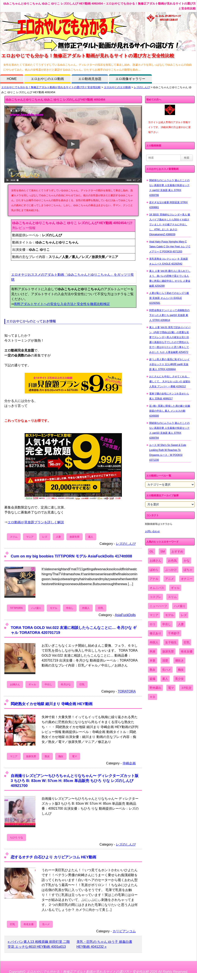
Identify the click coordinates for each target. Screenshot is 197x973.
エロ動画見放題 (89, 79)
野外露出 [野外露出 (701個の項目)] (155, 687)
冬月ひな (66, 684)
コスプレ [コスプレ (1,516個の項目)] (155, 597)
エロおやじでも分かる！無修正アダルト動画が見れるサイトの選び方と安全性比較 (51, 87)
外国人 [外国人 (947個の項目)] (154, 642)
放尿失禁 (74, 536)
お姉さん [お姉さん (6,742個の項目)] (155, 560)
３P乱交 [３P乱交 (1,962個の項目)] (186, 687)
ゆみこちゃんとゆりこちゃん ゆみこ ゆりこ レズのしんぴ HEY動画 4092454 (55, 99)
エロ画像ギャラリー (130, 79)
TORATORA (127, 691)
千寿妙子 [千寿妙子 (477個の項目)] (174, 633)
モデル (53, 608)
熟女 (47, 756)
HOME (12, 79)
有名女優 (29, 924)
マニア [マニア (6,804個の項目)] (154, 615)
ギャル (32, 684)
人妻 (58, 536)
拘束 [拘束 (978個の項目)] (152, 651)
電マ (74, 756)
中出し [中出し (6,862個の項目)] (166, 624)
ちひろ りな (16, 837)
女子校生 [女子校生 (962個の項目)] (171, 642)
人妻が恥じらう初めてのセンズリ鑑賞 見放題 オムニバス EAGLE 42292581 (169, 298)
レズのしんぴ (142, 87)
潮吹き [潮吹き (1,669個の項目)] (179, 660)
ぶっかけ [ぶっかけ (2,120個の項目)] (171, 569)
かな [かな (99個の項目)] (187, 560)
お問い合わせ (152, 531)
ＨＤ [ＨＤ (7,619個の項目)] (152, 697)
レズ (44, 536)
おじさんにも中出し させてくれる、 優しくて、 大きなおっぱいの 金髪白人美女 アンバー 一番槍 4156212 (169, 381)
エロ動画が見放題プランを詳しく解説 (36, 522)
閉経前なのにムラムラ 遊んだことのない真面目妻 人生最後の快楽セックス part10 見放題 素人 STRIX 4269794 (169, 430)
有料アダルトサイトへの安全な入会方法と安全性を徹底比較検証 (62, 304)
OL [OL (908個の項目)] (152, 551)
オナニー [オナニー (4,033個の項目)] (186, 578)
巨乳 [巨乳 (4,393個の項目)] (187, 642)
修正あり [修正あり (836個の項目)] (155, 633)
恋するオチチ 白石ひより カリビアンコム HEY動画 (53, 857)
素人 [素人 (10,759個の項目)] (165, 678)
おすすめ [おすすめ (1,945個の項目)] (177, 551)
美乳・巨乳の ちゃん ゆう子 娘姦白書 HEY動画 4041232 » (104, 944)
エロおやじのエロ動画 (47, 79)
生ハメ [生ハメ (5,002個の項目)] (166, 669)
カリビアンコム (124, 931)
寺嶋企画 (129, 763)
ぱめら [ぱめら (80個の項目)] (154, 569)
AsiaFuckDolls (125, 615)
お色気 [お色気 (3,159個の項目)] (172, 560)
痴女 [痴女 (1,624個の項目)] (181, 669)
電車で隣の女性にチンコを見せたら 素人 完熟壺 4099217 (169, 396)
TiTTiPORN (16, 608)
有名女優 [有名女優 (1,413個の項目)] (186, 651)
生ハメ (46, 924)
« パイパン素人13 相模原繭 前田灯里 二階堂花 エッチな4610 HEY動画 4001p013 (39, 944)
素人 (90, 536)
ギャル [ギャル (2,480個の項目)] (175, 587)
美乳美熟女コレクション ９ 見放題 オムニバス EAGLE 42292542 (168, 261)
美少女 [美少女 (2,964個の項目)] (179, 678)
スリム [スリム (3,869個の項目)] (172, 597)
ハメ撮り (36, 608)
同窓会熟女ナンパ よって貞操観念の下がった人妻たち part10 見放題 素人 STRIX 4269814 (169, 315)
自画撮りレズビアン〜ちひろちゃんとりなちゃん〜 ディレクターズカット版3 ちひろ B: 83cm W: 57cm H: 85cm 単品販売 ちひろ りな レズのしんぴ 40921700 (74, 780)
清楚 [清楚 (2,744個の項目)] (165, 660)
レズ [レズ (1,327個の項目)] (184, 615)
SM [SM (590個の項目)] (162, 551)
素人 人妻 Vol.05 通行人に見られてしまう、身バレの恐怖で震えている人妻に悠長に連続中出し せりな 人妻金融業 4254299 (169, 278)
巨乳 (100, 608)
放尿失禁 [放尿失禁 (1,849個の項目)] (168, 651)
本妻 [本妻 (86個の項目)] (152, 660)
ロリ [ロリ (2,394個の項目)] (152, 624)
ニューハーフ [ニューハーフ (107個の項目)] (158, 606)
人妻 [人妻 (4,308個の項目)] (181, 624)
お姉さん (15, 684)
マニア (30, 536)
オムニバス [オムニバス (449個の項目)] (157, 587)
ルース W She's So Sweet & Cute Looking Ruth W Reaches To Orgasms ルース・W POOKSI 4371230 (167, 452)
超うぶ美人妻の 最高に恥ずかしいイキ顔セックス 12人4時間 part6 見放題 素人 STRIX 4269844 (169, 364)
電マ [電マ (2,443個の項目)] (171, 687)
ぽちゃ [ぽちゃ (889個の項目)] (188, 569)
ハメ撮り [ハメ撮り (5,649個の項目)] (179, 606)
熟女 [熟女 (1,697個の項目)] (152, 669)
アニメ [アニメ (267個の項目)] (169, 578)
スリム (13, 536)
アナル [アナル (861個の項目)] (154, 578)
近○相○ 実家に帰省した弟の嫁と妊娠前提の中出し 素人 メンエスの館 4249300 (169, 410)
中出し (69, 608)
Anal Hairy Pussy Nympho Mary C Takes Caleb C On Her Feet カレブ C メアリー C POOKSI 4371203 (169, 246)
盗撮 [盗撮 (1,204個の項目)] (152, 678)
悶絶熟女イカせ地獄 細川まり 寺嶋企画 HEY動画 (51, 704)
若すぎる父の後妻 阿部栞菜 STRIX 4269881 (168, 205)
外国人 (86, 608)
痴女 (60, 756)
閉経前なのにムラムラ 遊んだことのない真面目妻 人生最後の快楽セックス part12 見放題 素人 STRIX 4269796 (169, 188)
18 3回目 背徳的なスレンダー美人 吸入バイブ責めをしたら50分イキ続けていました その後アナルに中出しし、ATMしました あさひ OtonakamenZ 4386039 (169, 224)
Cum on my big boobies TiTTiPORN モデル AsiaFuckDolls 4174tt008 (71, 556)
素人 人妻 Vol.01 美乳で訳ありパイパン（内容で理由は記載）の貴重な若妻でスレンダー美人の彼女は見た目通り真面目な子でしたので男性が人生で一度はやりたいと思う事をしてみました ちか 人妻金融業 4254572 (169, 340)
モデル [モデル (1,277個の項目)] (169, 615)
